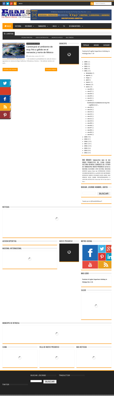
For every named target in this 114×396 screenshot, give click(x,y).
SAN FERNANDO (106, 173)
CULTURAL (101, 169)
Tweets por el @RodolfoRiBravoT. (92, 201)
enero (88, 87)
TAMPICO (91, 175)
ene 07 (90, 128)
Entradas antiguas (51, 69)
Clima (4, 347)
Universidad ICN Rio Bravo (101, 179)
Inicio (20, 3)
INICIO (7, 26)
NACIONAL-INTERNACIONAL (12, 248)
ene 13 (90, 114)
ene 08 (90, 125)
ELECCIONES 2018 (93, 169)
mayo (88, 78)
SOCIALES (108, 171)
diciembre (89, 73)
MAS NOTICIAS (81, 347)
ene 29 (90, 89)
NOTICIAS (5, 207)
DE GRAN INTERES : (75, 26)
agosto (88, 75)
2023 (86, 66)
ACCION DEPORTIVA (9, 241)
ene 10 (90, 121)
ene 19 (90, 107)
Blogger (62, 38)
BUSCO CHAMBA (92, 177)
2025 (86, 62)
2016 (86, 146)
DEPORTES (107, 167)
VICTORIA (18, 26)
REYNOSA (91, 164)
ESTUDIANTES (96, 175)
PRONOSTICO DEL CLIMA (33, 43)
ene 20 (90, 100)
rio (94, 173)
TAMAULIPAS (42, 26)
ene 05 (90, 132)
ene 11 (90, 119)
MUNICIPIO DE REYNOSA (10, 323)
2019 (86, 139)
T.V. (64, 26)
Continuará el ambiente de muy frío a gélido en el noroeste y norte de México (39, 49)
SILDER (83, 290)
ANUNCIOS (84, 171)
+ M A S (54, 26)
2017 (86, 143)
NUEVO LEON (100, 173)
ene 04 (90, 134)
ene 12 (90, 116)
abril (87, 80)
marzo (88, 82)
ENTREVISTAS (85, 175)
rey (96, 173)
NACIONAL (85, 169)
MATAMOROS (91, 173)
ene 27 (90, 91)
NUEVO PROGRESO (98, 166)
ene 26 (90, 93)
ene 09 (90, 123)
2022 (86, 68)
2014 (86, 150)
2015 (86, 148)
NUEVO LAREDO (103, 175)
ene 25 (90, 96)
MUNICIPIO (63, 43)
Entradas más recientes (10, 69)
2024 (86, 64)
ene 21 (90, 98)
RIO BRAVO (28, 26)
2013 (86, 153)
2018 (86, 141)
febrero (88, 84)
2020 (86, 137)
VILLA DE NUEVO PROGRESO (49, 347)
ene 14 (90, 112)
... (30, 3)
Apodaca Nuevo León (93, 171)
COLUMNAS (85, 173)
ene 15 (90, 109)
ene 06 (90, 130)
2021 (86, 71)
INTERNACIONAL (101, 171)
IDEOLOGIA (107, 169)
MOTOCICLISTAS (91, 179)
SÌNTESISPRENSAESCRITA (102, 177)
